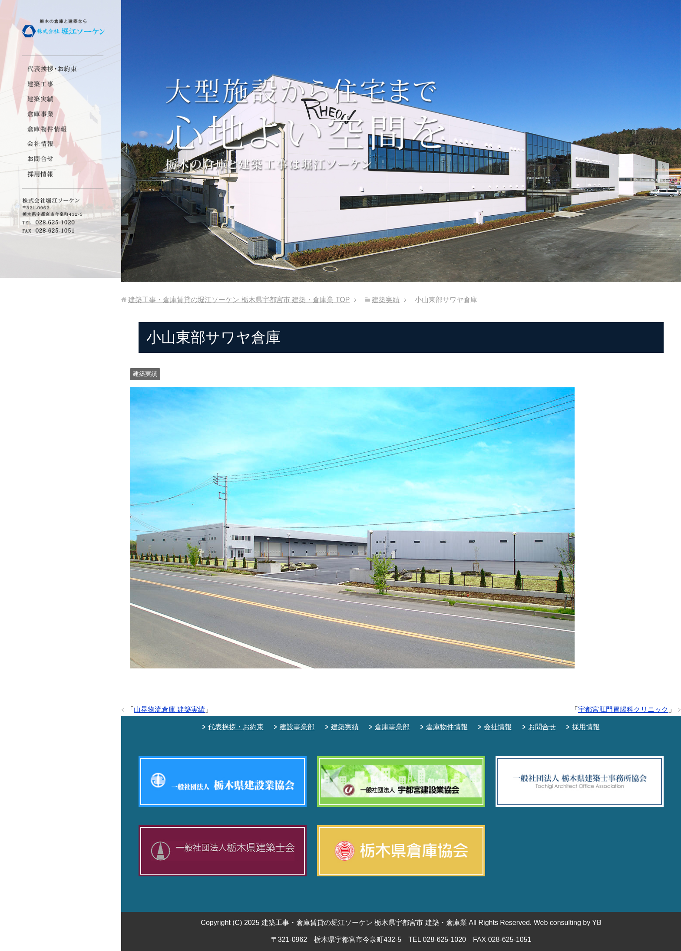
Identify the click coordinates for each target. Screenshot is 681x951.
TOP (239, 299)
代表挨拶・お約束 (236, 727)
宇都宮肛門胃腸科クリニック (623, 709)
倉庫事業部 (392, 727)
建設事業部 (297, 727)
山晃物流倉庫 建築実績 (169, 709)
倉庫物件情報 (447, 727)
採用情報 (586, 727)
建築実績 (145, 373)
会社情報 (498, 727)
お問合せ (542, 727)
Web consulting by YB (568, 922)
